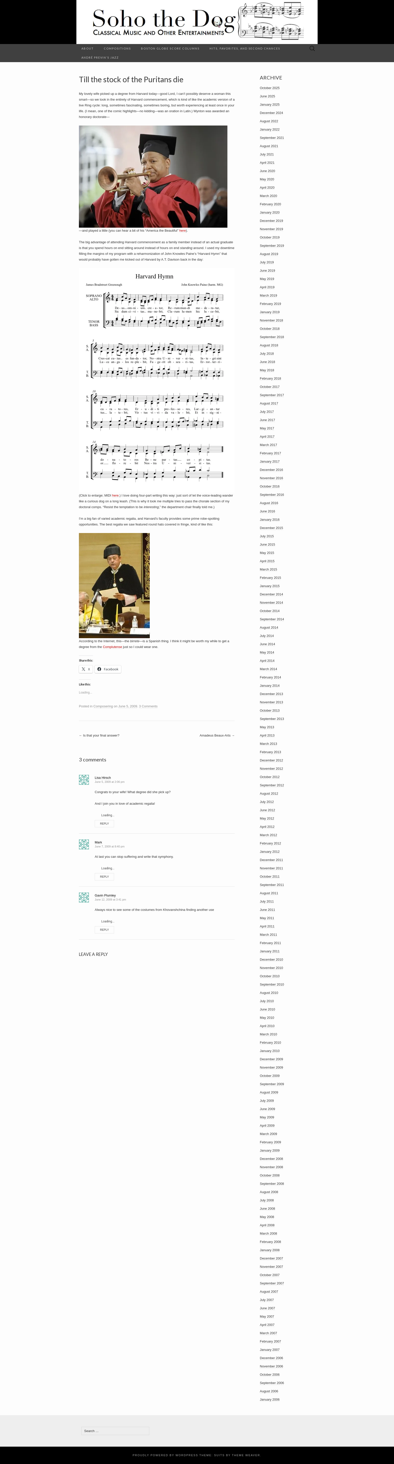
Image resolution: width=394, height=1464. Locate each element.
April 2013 (267, 735)
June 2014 (267, 644)
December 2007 (271, 1258)
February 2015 (270, 578)
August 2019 (269, 254)
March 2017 (268, 445)
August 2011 (269, 893)
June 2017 (267, 420)
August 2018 (269, 345)
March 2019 (268, 295)
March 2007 (268, 1333)
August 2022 (269, 121)
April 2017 (267, 436)
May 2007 (267, 1316)
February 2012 (270, 843)
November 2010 (271, 968)
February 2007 (270, 1341)
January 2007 (270, 1350)
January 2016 (270, 519)
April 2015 (267, 561)
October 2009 (270, 1076)
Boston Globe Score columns (170, 48)
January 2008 (270, 1250)
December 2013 (271, 694)
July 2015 (267, 536)
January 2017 (270, 461)
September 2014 (272, 619)
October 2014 (270, 611)
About (87, 48)
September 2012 (272, 785)
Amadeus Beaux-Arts (217, 735)
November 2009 (271, 1067)
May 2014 (267, 652)
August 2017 (269, 403)
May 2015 (267, 553)
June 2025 (267, 96)
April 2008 (267, 1225)
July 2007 (267, 1300)
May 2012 (267, 818)
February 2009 (270, 1142)
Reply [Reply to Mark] (104, 876)
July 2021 (267, 154)
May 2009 (267, 1117)
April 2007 (267, 1325)
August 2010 (269, 993)
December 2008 (271, 1159)
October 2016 (270, 486)
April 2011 (267, 926)
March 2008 (268, 1233)
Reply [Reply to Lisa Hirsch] (104, 823)
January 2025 (270, 104)
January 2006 (270, 1399)
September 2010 (272, 984)
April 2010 (267, 1026)
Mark (98, 842)
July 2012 (267, 802)
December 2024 (271, 113)
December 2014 (271, 594)
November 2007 (271, 1267)
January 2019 (270, 312)
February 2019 (270, 304)
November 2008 (271, 1167)
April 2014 (267, 661)
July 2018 (267, 353)
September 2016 (272, 495)
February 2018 (270, 378)
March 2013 (268, 744)
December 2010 (271, 959)
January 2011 (270, 951)
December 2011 (271, 860)
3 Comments (148, 706)
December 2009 (271, 1059)
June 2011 (267, 910)
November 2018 (271, 320)
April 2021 (267, 163)
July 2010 (267, 1001)
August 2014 (269, 627)
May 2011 (267, 918)
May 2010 (267, 1018)
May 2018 (267, 370)
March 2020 (268, 196)
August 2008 (269, 1192)
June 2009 (267, 1109)
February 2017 (270, 453)
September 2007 (272, 1283)
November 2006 (271, 1366)
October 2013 (270, 710)
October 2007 (270, 1275)
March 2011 (268, 935)
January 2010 (270, 1051)
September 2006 (272, 1383)
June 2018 (267, 362)
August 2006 (269, 1391)
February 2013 (270, 752)
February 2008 (270, 1242)
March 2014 (268, 669)
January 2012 (270, 851)
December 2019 (271, 221)
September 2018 (272, 337)
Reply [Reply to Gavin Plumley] (104, 929)
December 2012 (271, 760)
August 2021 (269, 146)
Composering (103, 706)
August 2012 (269, 793)
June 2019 (267, 270)
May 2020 (267, 179)
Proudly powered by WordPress (165, 1455)
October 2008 (270, 1175)
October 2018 (270, 329)
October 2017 (270, 387)
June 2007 (267, 1308)
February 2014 (270, 677)
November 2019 (271, 229)
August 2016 (269, 503)
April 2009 (267, 1125)
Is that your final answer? (99, 735)
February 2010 (270, 1042)
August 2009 (269, 1092)
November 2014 (271, 602)
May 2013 (267, 727)
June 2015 (267, 544)
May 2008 (267, 1217)
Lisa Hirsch (103, 778)
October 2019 (270, 237)
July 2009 (267, 1101)
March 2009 (268, 1134)
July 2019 (267, 262)
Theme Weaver (246, 1455)
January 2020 (270, 212)
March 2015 (268, 569)
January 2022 (270, 129)
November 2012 (271, 768)
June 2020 (267, 171)
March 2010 (268, 1034)
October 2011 (270, 876)
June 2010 (267, 1009)
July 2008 (267, 1200)
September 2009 (272, 1084)
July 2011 (267, 901)
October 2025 (270, 88)
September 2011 (272, 885)
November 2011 (271, 868)
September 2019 (272, 246)
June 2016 (267, 511)
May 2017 (267, 428)
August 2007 (269, 1291)
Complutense (112, 647)
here (182, 230)
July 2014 (267, 636)
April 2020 (267, 187)
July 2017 (267, 412)
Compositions (117, 48)
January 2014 (270, 685)
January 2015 (270, 586)
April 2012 (267, 827)
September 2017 (272, 395)
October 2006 (270, 1374)
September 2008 (272, 1184)
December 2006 (271, 1358)
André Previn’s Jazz (100, 57)
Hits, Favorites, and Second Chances (245, 48)
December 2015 (271, 528)
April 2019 (267, 287)
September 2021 (272, 138)
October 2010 (270, 976)
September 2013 (272, 719)
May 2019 (267, 279)
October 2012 (270, 777)
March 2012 (268, 835)
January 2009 (270, 1150)
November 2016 (271, 478)
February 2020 (270, 204)
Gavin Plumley (105, 895)
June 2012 (267, 810)
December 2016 (271, 470)
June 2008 (267, 1208)
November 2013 (271, 702)
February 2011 (270, 943)
